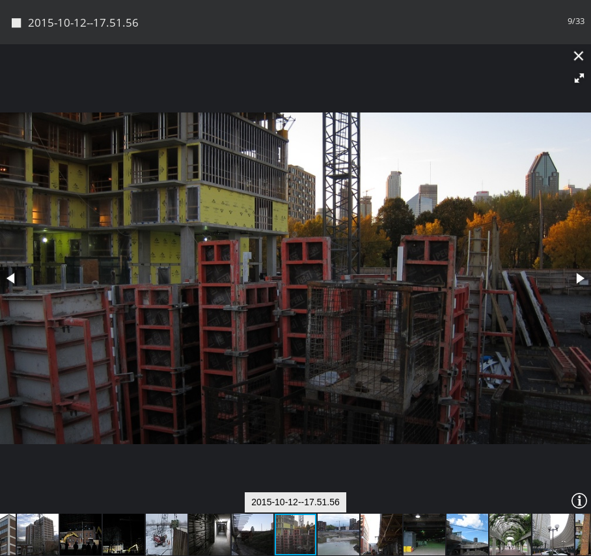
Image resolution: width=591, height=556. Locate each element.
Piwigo (317, 541)
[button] (579, 34)
